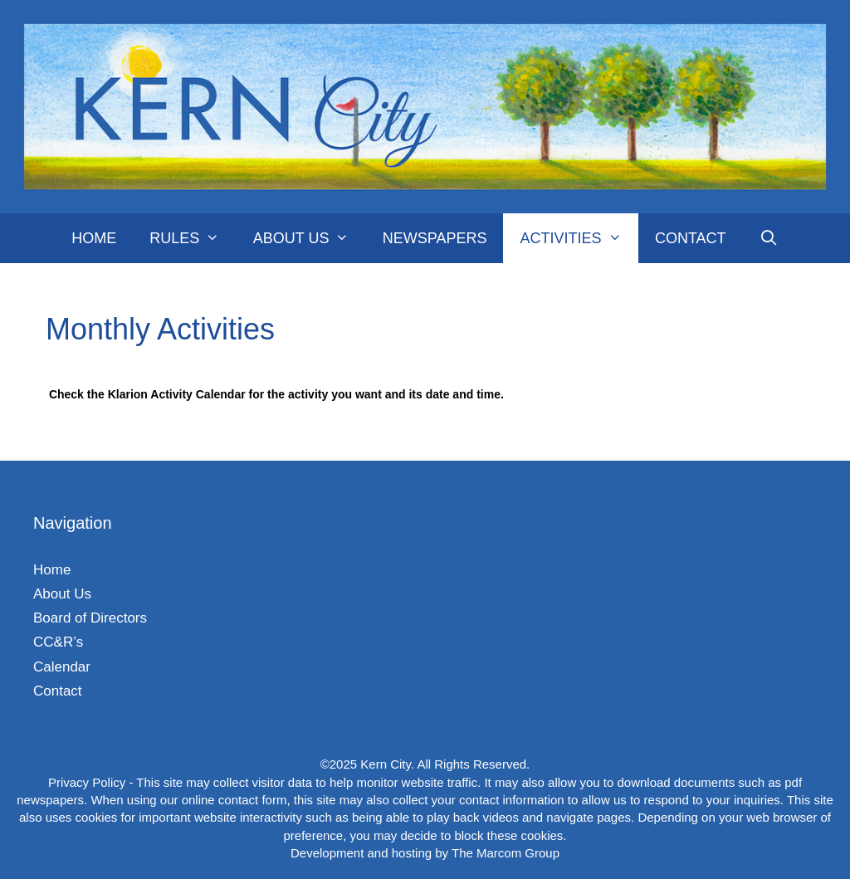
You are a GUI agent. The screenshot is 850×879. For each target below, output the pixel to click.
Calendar (61, 667)
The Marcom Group (505, 853)
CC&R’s (58, 642)
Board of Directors (90, 618)
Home (93, 238)
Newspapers (435, 238)
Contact (690, 238)
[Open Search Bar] (769, 238)
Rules (192, 238)
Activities (579, 238)
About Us (309, 238)
